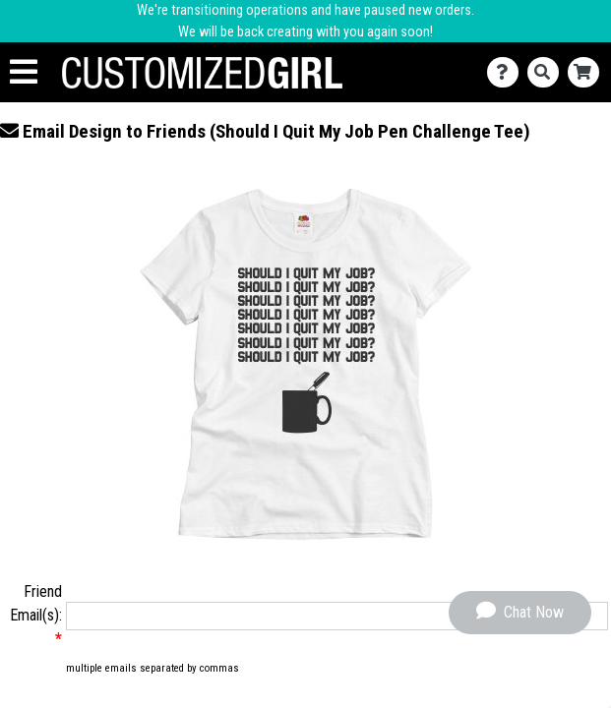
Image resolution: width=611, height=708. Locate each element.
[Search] (547, 72)
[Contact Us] (507, 72)
